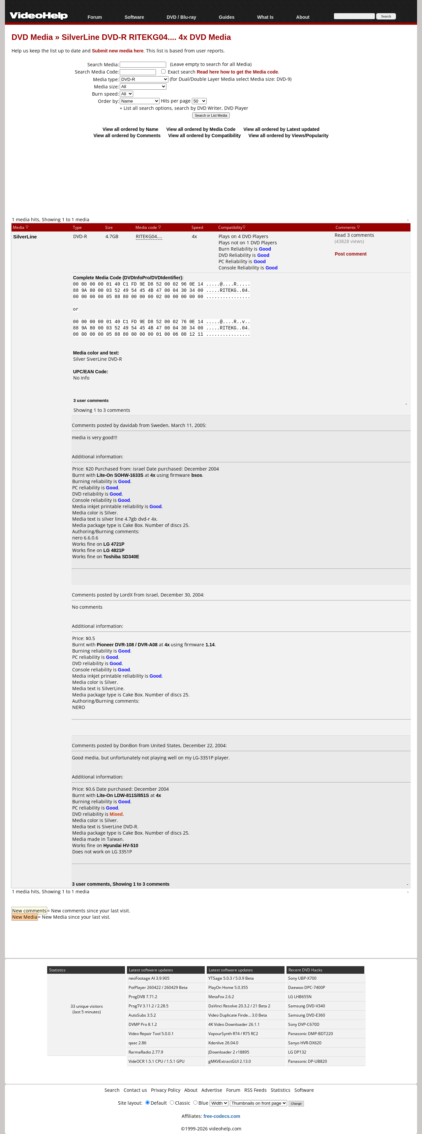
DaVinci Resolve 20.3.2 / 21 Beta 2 (239, 1006)
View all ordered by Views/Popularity (289, 135)
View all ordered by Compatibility (204, 135)
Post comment (350, 254)
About (302, 17)
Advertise (211, 1090)
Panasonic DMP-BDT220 (310, 1033)
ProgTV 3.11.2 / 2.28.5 (148, 1006)
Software (134, 17)
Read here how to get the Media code (237, 72)
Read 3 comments (354, 235)
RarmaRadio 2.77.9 (146, 1052)
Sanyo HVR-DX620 (304, 1043)
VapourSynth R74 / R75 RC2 (233, 1033)
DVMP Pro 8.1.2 (143, 1024)
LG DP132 (297, 1052)
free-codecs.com (221, 1116)
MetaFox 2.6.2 (221, 996)
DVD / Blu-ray (181, 17)
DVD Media (32, 36)
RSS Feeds (255, 1090)
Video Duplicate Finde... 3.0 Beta (237, 1015)
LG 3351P (122, 851)
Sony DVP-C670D (303, 1024)
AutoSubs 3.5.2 (142, 1015)
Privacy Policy (165, 1090)
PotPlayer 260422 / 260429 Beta (158, 987)
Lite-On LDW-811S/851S (123, 795)
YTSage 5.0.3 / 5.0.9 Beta (231, 978)
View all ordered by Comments (127, 135)
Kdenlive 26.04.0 (223, 1043)
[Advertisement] (211, 188)
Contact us (135, 1090)
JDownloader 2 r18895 (228, 1052)
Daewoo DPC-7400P (306, 987)
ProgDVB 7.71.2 (143, 996)
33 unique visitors (87, 1006)
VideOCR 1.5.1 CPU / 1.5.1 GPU (157, 1061)
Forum (95, 17)
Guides (226, 17)
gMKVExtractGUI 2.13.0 (229, 1061)
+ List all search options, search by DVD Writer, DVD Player (184, 108)
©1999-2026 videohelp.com (211, 1128)
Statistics (280, 1090)
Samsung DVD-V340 (306, 1006)
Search (112, 1090)
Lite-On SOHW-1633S (120, 475)
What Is (265, 17)
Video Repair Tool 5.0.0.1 (151, 1033)
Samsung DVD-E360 (306, 1015)
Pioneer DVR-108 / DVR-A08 (127, 644)
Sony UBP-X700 (302, 978)
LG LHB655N (300, 996)
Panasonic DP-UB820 (307, 1061)
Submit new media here (117, 50)
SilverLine (25, 236)
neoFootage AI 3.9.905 (149, 978)
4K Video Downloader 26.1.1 (234, 1024)
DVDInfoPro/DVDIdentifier (152, 277)
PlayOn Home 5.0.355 (228, 987)
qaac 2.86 (137, 1043)
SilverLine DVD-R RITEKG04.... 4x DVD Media (146, 36)
